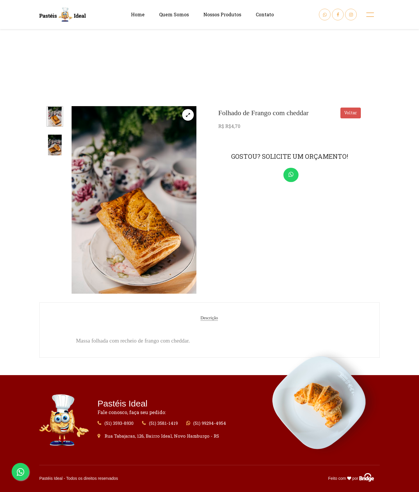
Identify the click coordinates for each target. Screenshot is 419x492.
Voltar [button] (350, 112)
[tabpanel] (134, 200)
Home (138, 14)
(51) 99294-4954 (206, 423)
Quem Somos (174, 14)
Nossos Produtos (222, 14)
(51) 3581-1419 (160, 423)
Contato (265, 14)
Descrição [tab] (209, 317)
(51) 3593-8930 (115, 423)
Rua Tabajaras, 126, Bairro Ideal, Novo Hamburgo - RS (158, 436)
